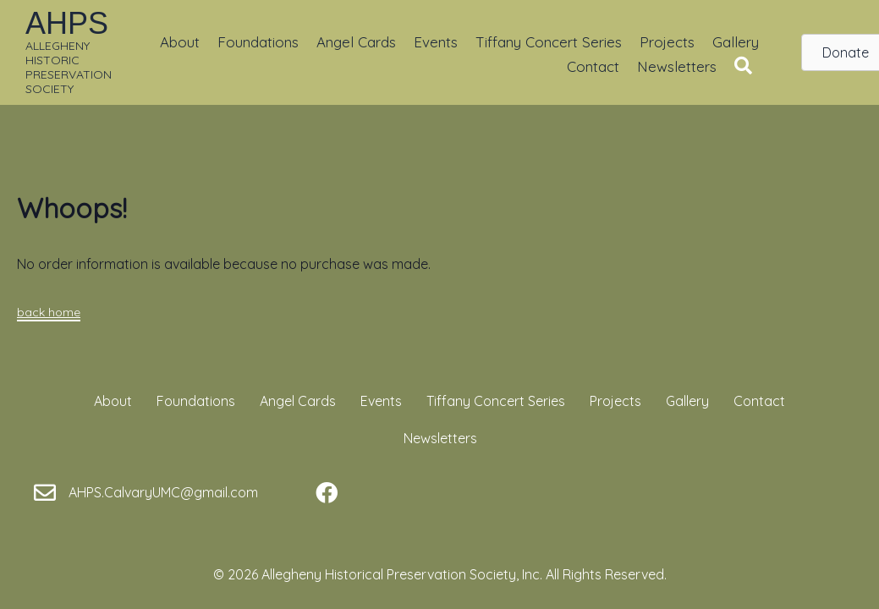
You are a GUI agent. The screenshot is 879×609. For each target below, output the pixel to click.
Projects (667, 42)
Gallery (735, 42)
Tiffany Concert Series (548, 42)
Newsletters (677, 66)
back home (48, 312)
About (180, 42)
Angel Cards (356, 42)
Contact (593, 66)
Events (436, 42)
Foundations (258, 42)
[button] (746, 66)
